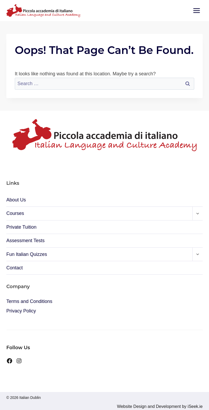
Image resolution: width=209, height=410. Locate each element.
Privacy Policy (21, 311)
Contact (14, 267)
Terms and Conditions (29, 301)
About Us (16, 199)
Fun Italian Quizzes (26, 254)
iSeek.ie (195, 406)
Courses (15, 213)
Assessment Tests (25, 240)
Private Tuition (21, 227)
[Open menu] (196, 10)
